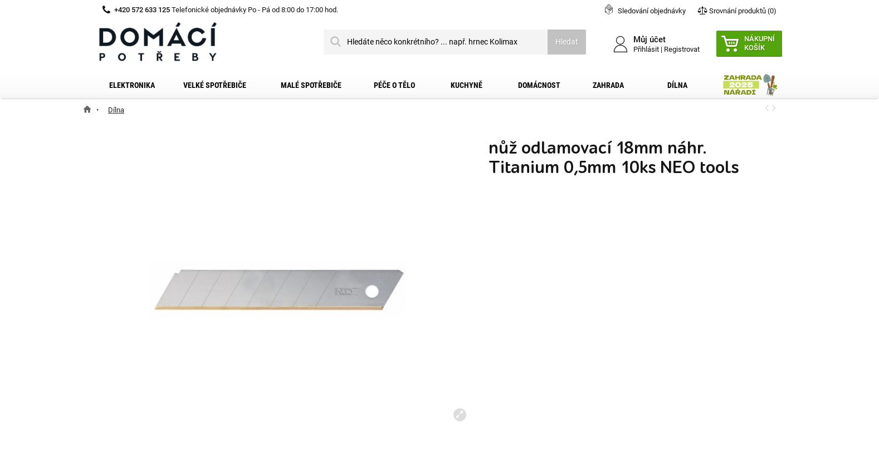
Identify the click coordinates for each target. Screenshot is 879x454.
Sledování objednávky (652, 11)
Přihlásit (646, 49)
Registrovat (682, 49)
